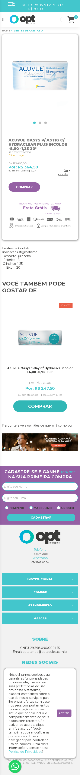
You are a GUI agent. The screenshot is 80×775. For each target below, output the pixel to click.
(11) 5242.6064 (40, 562)
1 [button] (34, 123)
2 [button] (40, 123)
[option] (40, 76)
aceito (64, 713)
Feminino (16, 508)
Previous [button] (4, 361)
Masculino (43, 508)
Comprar (24, 187)
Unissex (67, 508)
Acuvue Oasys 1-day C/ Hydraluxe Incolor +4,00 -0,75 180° (40, 370)
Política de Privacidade (25, 752)
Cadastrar (41, 517)
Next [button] (76, 361)
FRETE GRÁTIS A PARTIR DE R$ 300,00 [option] (36, 6)
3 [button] (46, 123)
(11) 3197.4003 (40, 553)
